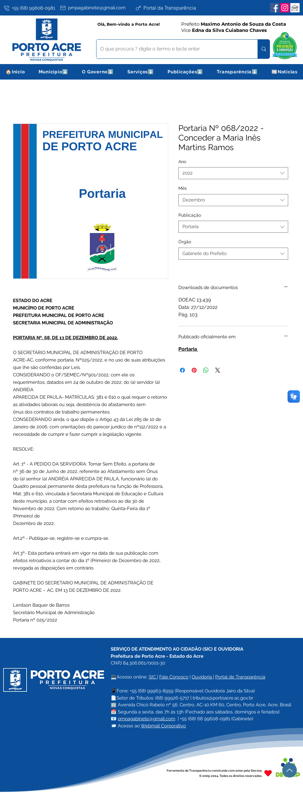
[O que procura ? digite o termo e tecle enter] (172, 49)
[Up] (289, 770)
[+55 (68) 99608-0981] (30, 8)
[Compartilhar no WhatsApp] (206, 370)
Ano (182, 161)
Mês (182, 188)
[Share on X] (217, 370)
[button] (53, 72)
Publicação (189, 215)
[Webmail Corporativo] (295, 7)
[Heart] (268, 773)
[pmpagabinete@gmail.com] (96, 7)
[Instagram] (284, 7)
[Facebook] (274, 7)
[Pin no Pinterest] (194, 370)
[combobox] (233, 173)
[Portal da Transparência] (172, 7)
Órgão (184, 241)
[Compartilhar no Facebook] (182, 370)
